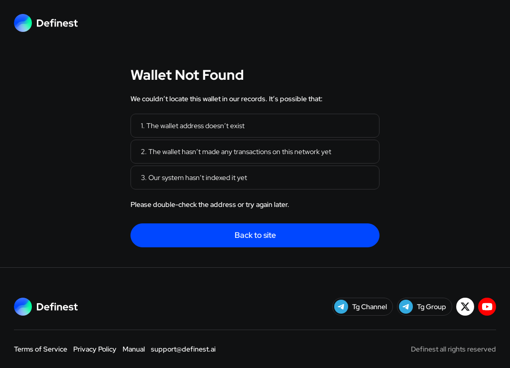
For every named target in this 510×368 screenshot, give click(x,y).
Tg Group (422, 307)
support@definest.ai (183, 349)
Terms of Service (40, 349)
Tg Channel (360, 307)
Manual (134, 349)
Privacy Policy (95, 349)
